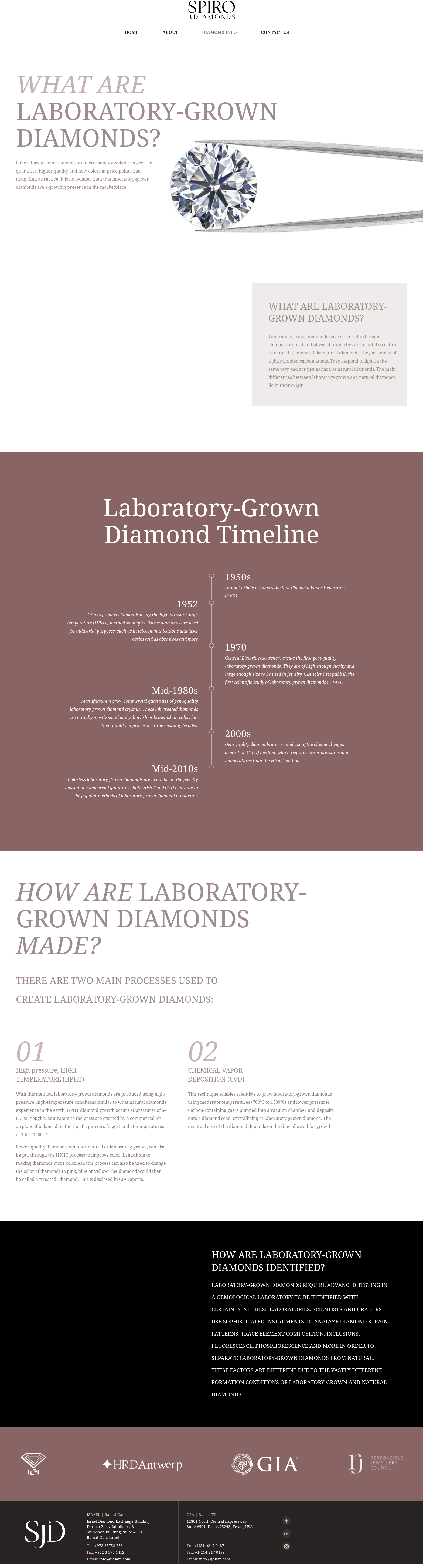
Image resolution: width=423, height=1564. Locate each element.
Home (131, 32)
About (170, 32)
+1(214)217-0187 (209, 1545)
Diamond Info (219, 32)
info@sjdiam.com (114, 1559)
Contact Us (275, 32)
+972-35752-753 (109, 1545)
